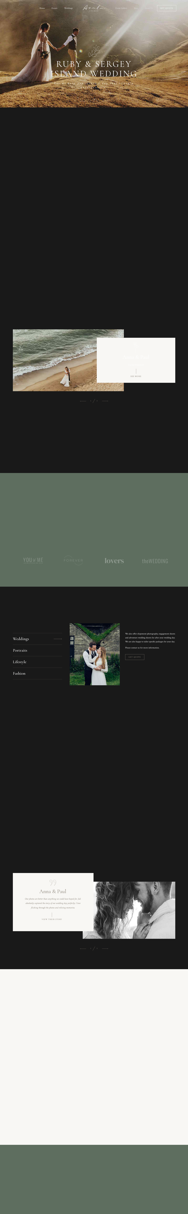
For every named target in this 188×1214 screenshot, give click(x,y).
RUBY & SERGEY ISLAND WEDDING (94, 69)
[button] (83, 101)
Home (42, 8)
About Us (148, 8)
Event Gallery (121, 8)
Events (54, 8)
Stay (136, 8)
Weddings (68, 8)
